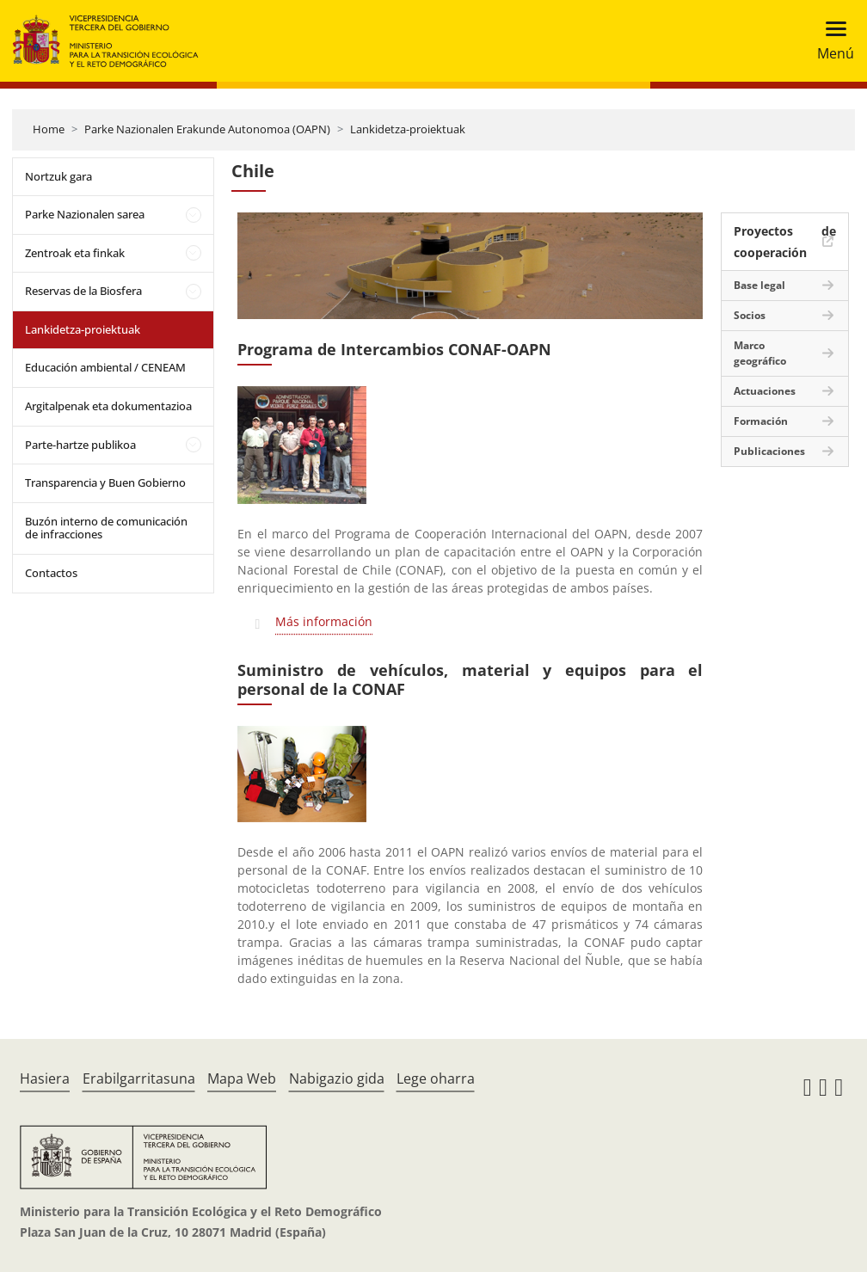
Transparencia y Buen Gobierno (105, 482)
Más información (323, 621)
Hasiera (45, 1078)
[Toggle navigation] (830, 41)
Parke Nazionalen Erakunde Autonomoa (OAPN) (207, 129)
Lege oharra (436, 1078)
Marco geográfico (760, 353)
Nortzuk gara (58, 176)
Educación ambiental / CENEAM (105, 367)
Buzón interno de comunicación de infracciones (106, 528)
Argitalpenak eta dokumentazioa (108, 406)
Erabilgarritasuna (139, 1078)
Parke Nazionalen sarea (84, 214)
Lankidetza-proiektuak (407, 129)
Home (49, 129)
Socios (750, 315)
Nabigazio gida (336, 1078)
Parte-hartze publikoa (80, 444)
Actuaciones (765, 391)
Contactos (51, 573)
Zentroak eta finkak (75, 253)
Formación (761, 421)
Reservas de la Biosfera (83, 290)
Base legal (759, 285)
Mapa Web (241, 1078)
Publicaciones (769, 451)
